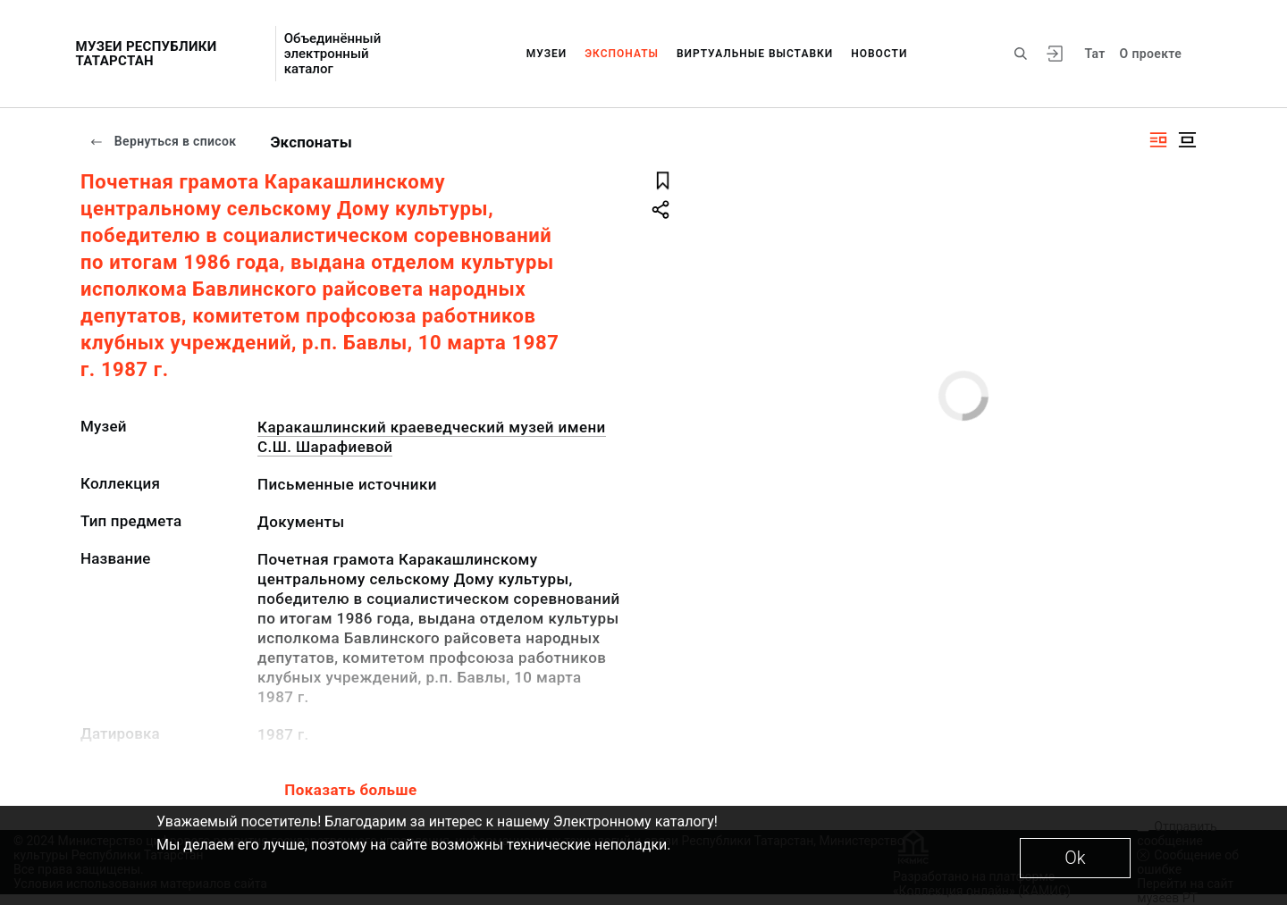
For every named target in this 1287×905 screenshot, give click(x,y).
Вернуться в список (162, 141)
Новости (879, 53)
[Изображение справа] (1158, 139)
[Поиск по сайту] (1020, 53)
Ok (1074, 857)
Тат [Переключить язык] (1094, 53)
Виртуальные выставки (755, 53)
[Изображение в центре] (1187, 139)
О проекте (1151, 53)
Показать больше (350, 790)
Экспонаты (622, 53)
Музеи (547, 53)
